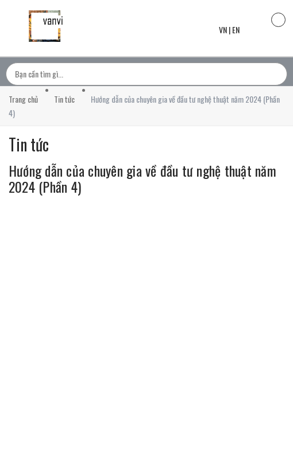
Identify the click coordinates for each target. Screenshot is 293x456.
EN (236, 30)
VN (223, 30)
